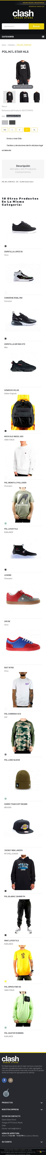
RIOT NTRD (9, 668)
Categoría (8, 37)
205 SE (7, 621)
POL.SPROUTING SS (12, 987)
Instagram (11, 1080)
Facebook (4, 1080)
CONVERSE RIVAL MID (13, 298)
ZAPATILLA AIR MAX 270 (14, 344)
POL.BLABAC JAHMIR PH (14, 896)
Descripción (23, 165)
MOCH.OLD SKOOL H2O (13, 436)
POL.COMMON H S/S (12, 714)
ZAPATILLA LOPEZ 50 (13, 252)
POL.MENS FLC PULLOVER (15, 483)
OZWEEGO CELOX (11, 390)
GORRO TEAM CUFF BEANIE (15, 804)
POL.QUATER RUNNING (14, 1033)
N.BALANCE (8, 1036)
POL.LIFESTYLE (11, 529)
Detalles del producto (23, 169)
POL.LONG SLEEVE (12, 760)
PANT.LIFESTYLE (11, 941)
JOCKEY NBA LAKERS (13, 850)
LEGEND (7, 575)
